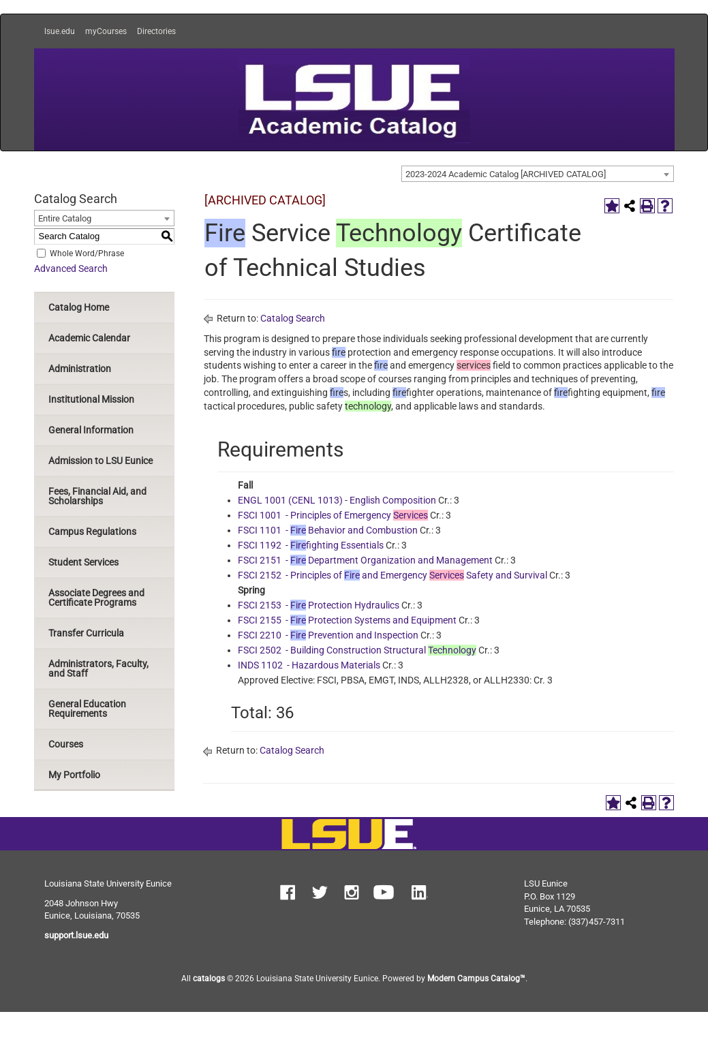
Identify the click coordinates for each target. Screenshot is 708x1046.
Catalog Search (292, 318)
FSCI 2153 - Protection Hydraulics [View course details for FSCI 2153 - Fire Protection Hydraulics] (318, 605)
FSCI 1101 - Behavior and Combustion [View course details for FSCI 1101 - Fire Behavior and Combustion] (328, 530)
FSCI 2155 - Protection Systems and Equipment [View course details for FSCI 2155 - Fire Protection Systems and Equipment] (347, 620)
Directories (156, 31)
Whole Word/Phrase (87, 253)
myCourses (106, 31)
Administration (79, 368)
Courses (65, 744)
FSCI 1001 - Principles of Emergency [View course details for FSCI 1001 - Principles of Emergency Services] (333, 515)
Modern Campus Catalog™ (476, 978)
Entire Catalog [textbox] (64, 218)
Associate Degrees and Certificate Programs (96, 597)
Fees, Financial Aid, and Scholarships (97, 496)
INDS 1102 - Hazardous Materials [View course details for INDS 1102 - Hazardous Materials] (309, 665)
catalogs (209, 978)
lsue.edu (59, 31)
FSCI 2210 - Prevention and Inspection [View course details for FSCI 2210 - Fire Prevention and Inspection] (328, 635)
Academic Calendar (89, 338)
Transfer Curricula (86, 633)
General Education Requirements (87, 708)
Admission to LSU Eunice (100, 460)
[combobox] (537, 174)
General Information (91, 430)
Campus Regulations (92, 531)
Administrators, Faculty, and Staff (98, 668)
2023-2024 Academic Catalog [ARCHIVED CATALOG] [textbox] (505, 174)
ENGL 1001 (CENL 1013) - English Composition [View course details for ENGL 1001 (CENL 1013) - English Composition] (337, 500)
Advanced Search (71, 268)
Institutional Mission (91, 399)
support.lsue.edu (76, 935)
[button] (288, 894)
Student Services (83, 562)
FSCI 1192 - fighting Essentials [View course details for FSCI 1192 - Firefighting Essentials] (311, 545)
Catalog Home (78, 307)
